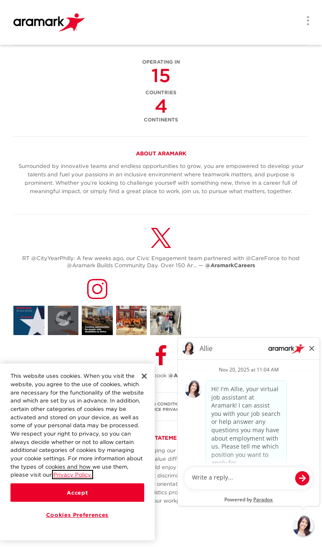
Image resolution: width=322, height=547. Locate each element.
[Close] (144, 376)
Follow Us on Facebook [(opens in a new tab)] (161, 375)
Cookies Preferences (77, 514)
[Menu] (305, 22)
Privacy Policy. (72, 474)
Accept (77, 492)
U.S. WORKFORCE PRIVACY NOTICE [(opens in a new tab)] (161, 409)
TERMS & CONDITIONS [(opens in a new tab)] (161, 403)
